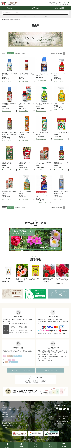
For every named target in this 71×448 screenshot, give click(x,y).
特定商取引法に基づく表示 (62, 421)
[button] (68, 53)
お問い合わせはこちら (7, 422)
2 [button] (65, 53)
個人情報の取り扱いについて (62, 423)
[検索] (67, 12)
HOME (3, 19)
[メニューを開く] (64, 445)
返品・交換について (64, 418)
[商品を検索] (34, 13)
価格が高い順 (18, 53)
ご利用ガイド (35, 8)
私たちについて (11, 8)
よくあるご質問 (59, 8)
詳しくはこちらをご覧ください (46, 360)
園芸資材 (8, 19)
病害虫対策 (13, 19)
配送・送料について (64, 416)
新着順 (23, 53)
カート (68, 4)
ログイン (64, 4)
